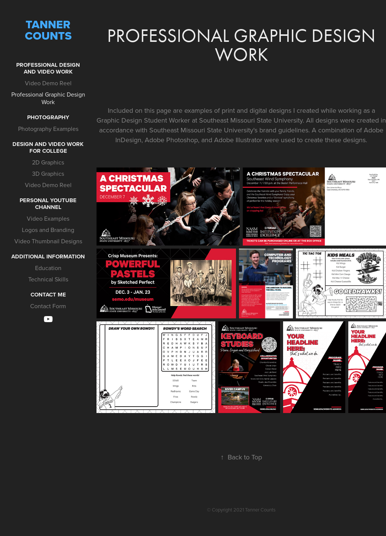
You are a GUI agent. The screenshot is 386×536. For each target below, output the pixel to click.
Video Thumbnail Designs (48, 241)
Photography (48, 117)
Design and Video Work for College (48, 147)
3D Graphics (48, 173)
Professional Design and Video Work (48, 68)
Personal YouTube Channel (48, 203)
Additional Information (48, 256)
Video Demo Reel (48, 83)
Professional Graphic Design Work (48, 98)
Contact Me (48, 294)
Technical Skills (48, 279)
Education (48, 268)
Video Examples (48, 218)
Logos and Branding (48, 230)
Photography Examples (48, 128)
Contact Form (48, 306)
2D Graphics (48, 162)
